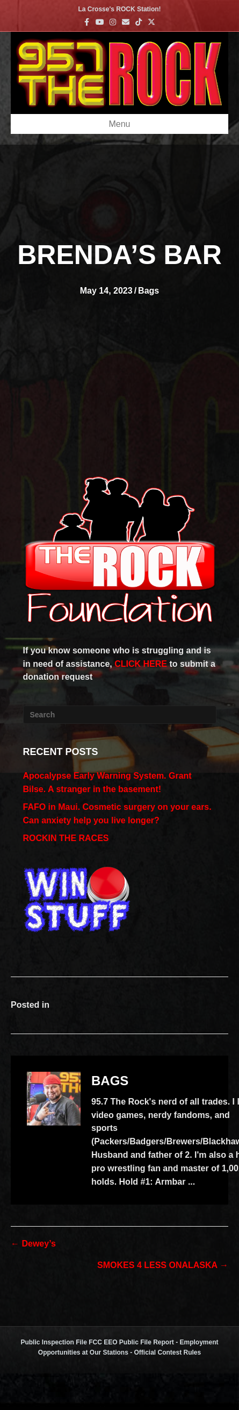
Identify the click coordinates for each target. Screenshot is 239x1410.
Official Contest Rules (167, 1352)
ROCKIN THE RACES (66, 838)
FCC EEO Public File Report (131, 1342)
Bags (148, 290)
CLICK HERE (140, 663)
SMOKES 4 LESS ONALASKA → (162, 1265)
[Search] (119, 715)
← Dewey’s (33, 1243)
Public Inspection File (53, 1342)
